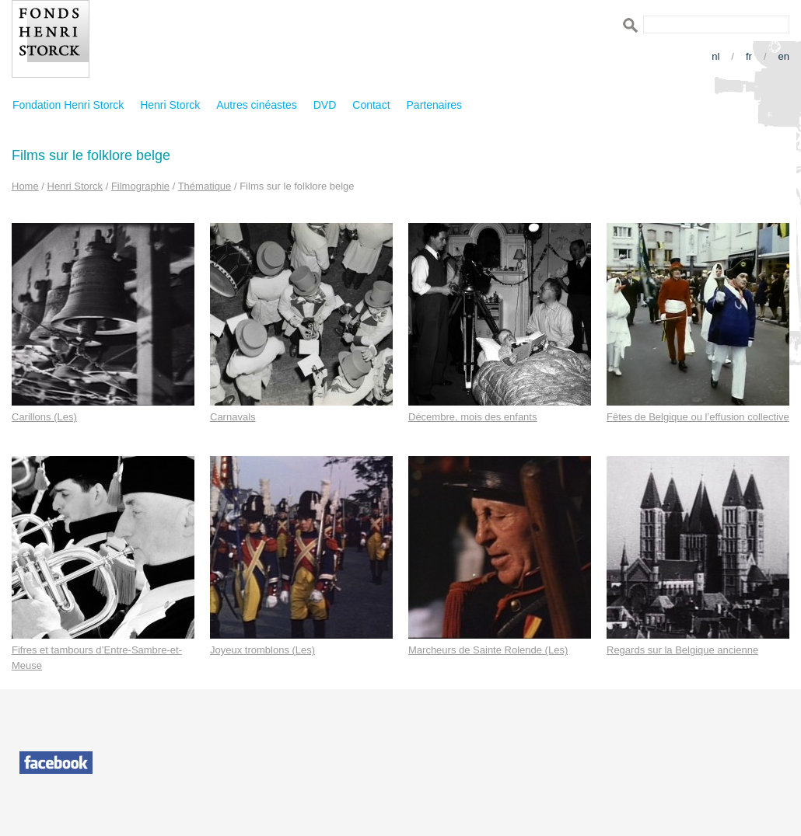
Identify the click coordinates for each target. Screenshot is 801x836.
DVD (325, 105)
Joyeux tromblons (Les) (262, 650)
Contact (371, 105)
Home (25, 186)
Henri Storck (170, 105)
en (783, 56)
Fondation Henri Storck (68, 105)
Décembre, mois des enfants (472, 417)
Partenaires (435, 105)
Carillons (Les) (44, 417)
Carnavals (233, 417)
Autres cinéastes (256, 105)
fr (749, 56)
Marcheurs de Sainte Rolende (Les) (488, 650)
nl (715, 56)
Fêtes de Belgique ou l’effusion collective (698, 417)
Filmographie (140, 186)
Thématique (205, 186)
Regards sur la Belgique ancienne (682, 650)
